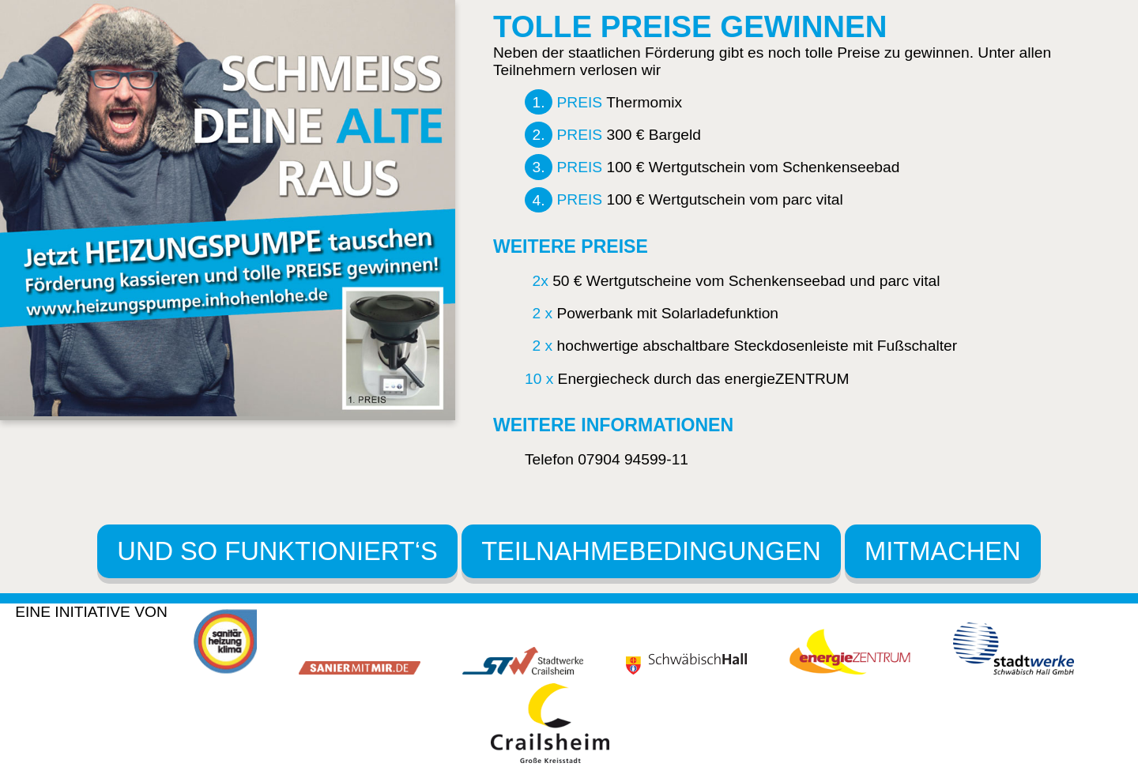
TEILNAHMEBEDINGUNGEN (651, 551)
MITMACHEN (943, 551)
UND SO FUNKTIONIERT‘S (277, 551)
